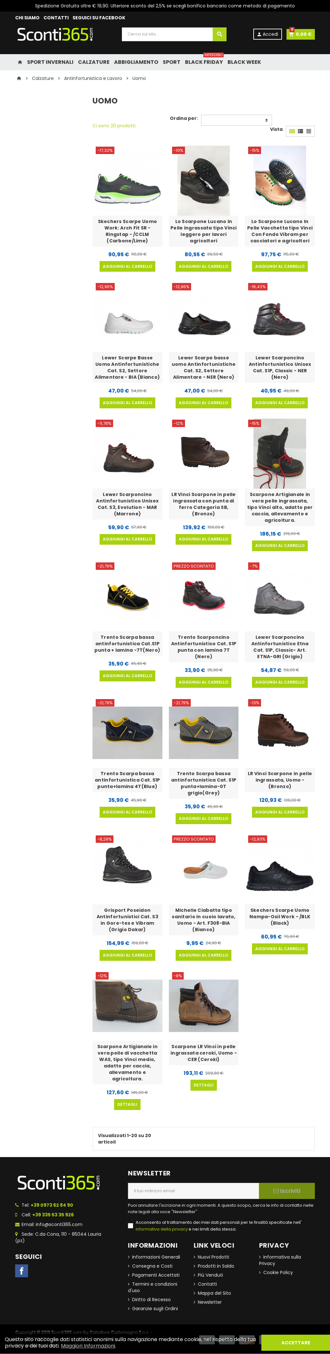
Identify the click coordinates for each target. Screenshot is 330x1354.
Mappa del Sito (214, 1294)
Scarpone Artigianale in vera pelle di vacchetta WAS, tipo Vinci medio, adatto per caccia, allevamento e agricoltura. (127, 1063)
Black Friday (204, 60)
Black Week (244, 62)
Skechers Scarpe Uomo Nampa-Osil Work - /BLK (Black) (279, 917)
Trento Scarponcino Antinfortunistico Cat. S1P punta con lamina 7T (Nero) (203, 647)
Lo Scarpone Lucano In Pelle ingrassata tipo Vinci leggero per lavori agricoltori (203, 231)
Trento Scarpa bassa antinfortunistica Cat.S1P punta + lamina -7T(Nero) (127, 644)
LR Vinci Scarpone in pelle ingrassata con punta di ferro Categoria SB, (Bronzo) (203, 504)
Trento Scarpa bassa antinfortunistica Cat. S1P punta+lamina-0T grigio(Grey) (203, 783)
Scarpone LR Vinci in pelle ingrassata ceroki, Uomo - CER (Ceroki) (203, 1053)
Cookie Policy (278, 1273)
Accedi (267, 34)
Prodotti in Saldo (216, 1266)
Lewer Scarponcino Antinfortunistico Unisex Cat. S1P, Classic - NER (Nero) (280, 367)
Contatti (207, 1284)
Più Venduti (210, 1275)
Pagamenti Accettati (156, 1275)
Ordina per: (184, 118)
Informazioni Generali (156, 1257)
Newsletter (210, 1303)
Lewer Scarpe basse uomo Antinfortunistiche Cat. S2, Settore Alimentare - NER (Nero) (204, 367)
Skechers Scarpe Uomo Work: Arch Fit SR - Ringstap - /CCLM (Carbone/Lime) (127, 231)
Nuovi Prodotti (213, 1257)
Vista (276, 129)
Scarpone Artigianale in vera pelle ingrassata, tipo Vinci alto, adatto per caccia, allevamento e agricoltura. (280, 507)
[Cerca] (174, 34)
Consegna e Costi (152, 1266)
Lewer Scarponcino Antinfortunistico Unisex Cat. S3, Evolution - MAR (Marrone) (127, 504)
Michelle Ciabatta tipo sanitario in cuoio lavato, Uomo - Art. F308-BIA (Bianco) (203, 920)
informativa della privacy (162, 1230)
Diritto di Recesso (151, 1300)
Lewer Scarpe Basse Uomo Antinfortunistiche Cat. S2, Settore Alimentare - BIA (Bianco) (127, 367)
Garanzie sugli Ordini (155, 1309)
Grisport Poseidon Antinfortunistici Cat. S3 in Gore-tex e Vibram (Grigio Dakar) (127, 920)
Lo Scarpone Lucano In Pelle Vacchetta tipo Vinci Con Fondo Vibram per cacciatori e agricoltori (280, 231)
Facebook (21, 1271)
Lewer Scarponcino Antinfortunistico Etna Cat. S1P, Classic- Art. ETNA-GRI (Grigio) (280, 647)
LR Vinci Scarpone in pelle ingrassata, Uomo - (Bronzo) (280, 780)
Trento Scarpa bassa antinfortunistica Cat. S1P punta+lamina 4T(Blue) (127, 780)
